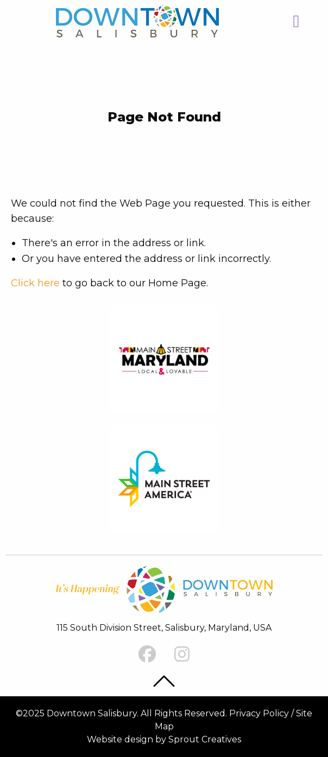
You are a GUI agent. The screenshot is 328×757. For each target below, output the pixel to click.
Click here (35, 283)
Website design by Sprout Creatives (164, 739)
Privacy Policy (259, 713)
